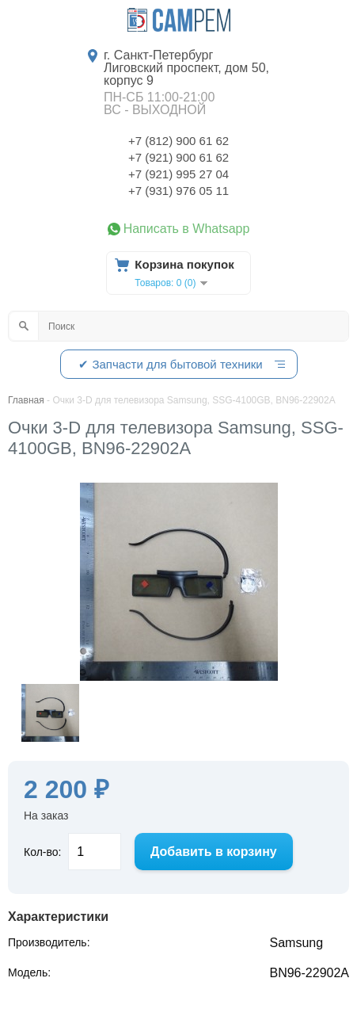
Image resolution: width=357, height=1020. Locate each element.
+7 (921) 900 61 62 (178, 157)
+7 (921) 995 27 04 (178, 174)
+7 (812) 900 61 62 (178, 140)
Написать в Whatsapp (186, 229)
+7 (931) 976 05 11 (178, 190)
